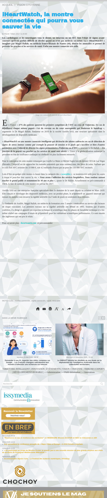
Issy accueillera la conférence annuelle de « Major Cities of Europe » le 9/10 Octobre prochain (43, 444)
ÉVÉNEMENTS (53, 369)
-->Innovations (88, 372)
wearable (56, 301)
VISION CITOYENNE (28, 5)
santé (49, 301)
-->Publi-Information (71, 372)
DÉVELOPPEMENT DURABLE (28, 372)
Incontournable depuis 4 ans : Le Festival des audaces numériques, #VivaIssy (37, 459)
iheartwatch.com (28, 223)
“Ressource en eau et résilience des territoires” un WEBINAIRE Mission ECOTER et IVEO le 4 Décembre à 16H (50, 438)
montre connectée (22, 301)
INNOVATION (37, 369)
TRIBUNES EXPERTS (94, 369)
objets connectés (38, 301)
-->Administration (52, 372)
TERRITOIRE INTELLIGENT (16, 369)
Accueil (7, 5)
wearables (66, 174)
